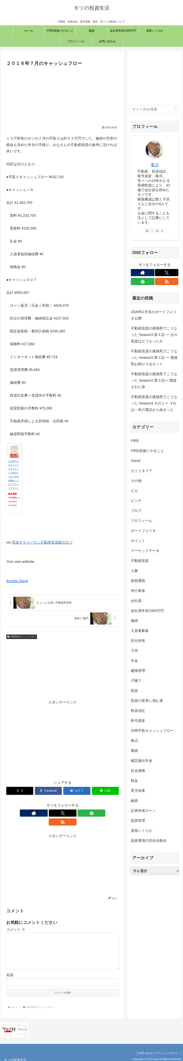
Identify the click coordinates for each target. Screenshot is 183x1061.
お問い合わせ (143, 1050)
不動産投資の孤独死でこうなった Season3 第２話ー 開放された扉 (154, 380)
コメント (15, 920)
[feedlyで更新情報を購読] (66, 813)
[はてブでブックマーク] (76, 791)
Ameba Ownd (17, 581)
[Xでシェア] (19, 791)
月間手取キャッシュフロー (21, 636)
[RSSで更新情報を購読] (74, 813)
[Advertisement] (62, 94)
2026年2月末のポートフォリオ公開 (154, 315)
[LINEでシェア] (105, 791)
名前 (9, 972)
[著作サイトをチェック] (50, 813)
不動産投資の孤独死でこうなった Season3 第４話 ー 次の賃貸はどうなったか (154, 334)
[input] (154, 109)
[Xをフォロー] (58, 813)
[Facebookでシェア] (48, 791)
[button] (175, 109)
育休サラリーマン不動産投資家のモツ (42, 542)
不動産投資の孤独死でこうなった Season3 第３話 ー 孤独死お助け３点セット (154, 357)
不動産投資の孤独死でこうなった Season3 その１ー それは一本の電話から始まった (154, 403)
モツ (154, 164)
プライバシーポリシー (167, 1050)
